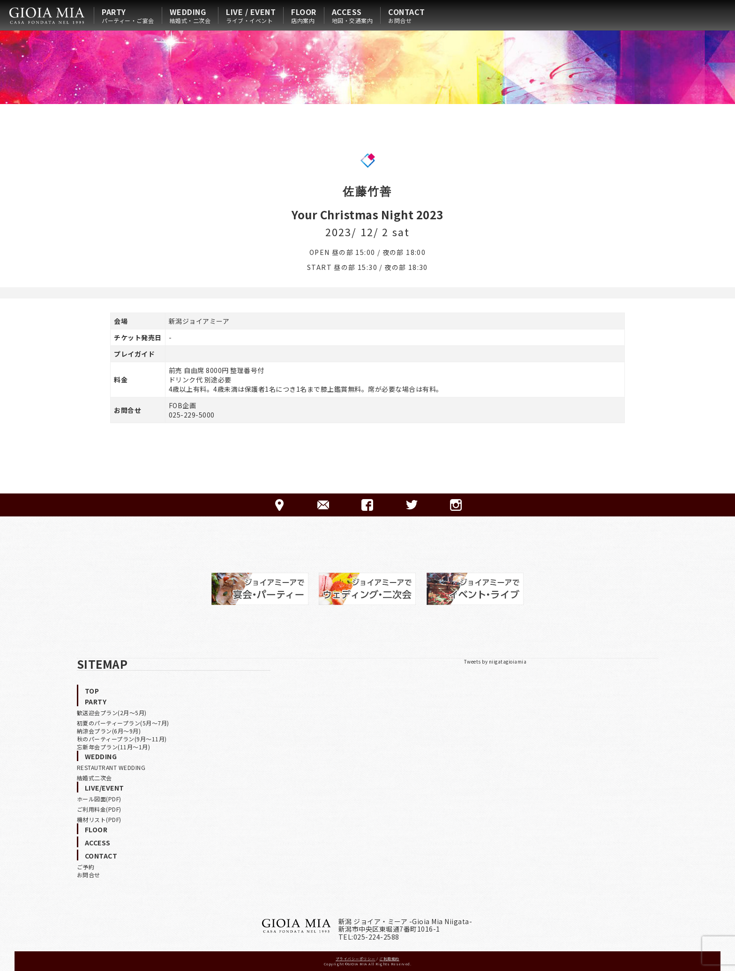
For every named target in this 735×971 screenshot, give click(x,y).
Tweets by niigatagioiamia (495, 661)
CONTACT (406, 15)
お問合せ (88, 875)
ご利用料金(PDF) (99, 809)
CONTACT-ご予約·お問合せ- (323, 505)
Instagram (456, 505)
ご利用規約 (389, 958)
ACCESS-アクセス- (279, 505)
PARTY (128, 15)
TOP (92, 690)
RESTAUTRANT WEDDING (111, 767)
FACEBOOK (367, 505)
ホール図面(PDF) (99, 799)
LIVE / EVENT (251, 15)
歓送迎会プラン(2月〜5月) (112, 713)
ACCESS (352, 15)
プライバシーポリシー (355, 958)
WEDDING (190, 15)
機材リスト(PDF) (99, 819)
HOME (47, 15)
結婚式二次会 (94, 778)
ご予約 (86, 867)
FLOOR (303, 15)
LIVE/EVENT (104, 787)
